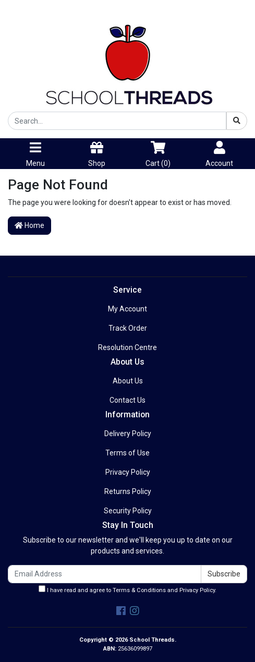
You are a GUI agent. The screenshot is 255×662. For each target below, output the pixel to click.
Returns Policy (127, 491)
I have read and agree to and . (127, 589)
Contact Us (127, 400)
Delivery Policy (127, 433)
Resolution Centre (127, 347)
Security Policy (128, 511)
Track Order (127, 328)
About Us (128, 381)
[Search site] (236, 121)
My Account (127, 309)
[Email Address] (104, 574)
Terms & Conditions (139, 590)
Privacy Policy (127, 472)
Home (29, 225)
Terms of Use (127, 453)
